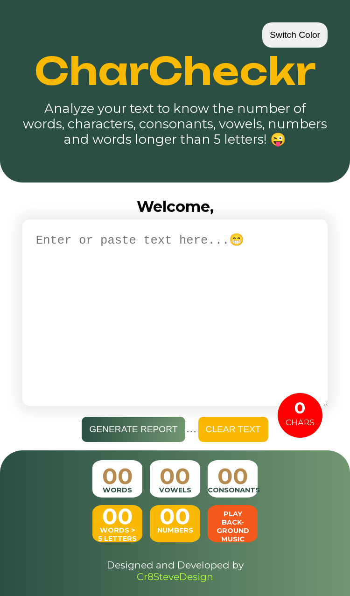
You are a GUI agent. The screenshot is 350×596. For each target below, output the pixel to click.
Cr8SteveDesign (175, 576)
